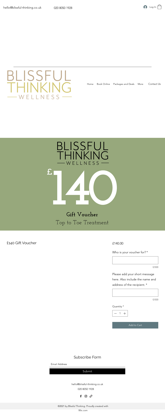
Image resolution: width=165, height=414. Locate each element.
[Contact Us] (154, 84)
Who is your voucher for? (130, 252)
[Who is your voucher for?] (135, 260)
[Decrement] (115, 313)
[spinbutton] (120, 313)
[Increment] (125, 313)
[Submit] (87, 371)
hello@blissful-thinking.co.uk (22, 7)
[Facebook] (80, 396)
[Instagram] (86, 396)
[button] (159, 6)
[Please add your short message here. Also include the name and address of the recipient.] (135, 292)
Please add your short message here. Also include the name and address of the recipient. (134, 279)
